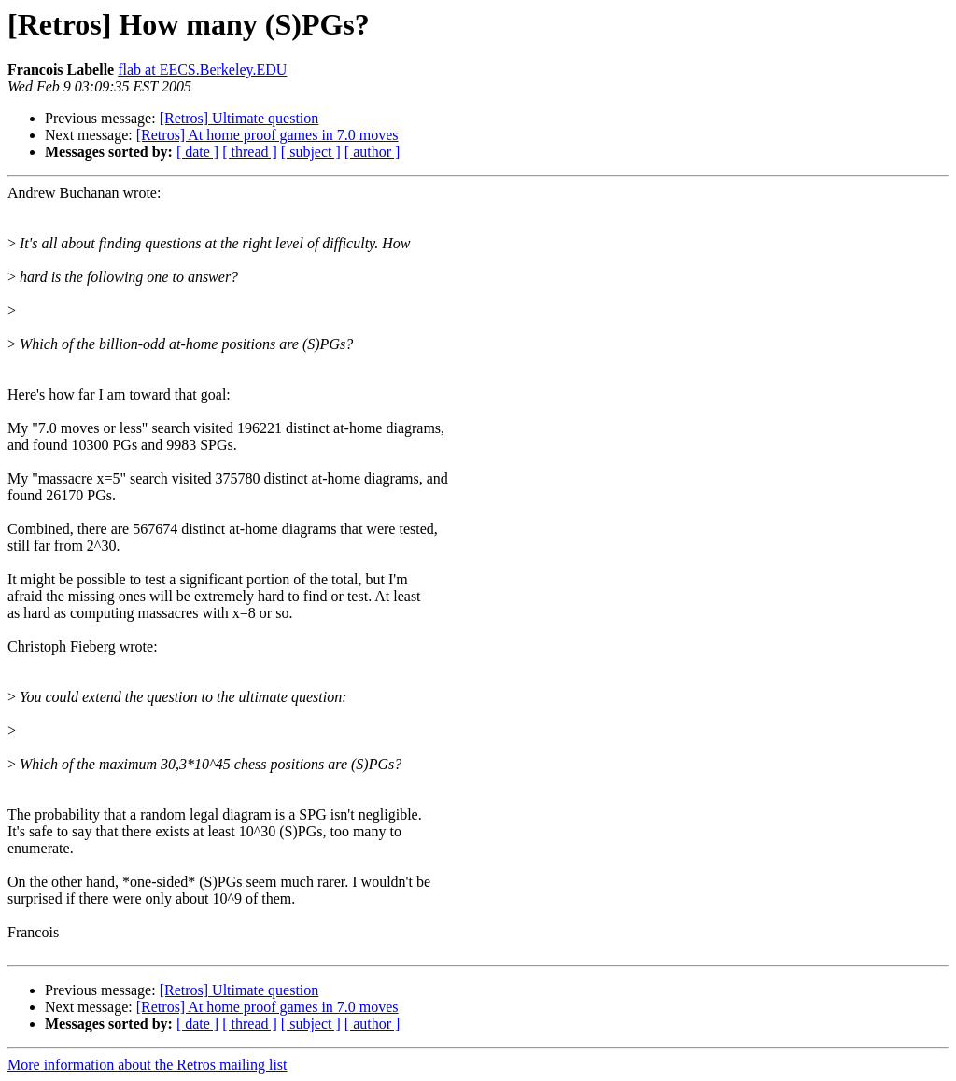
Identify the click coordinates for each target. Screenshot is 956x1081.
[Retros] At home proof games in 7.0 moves (267, 135)
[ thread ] (249, 152)
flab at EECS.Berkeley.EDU (202, 69)
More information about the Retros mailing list (147, 1065)
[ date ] (197, 152)
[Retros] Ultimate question (239, 118)
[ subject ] (311, 152)
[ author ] (372, 152)
